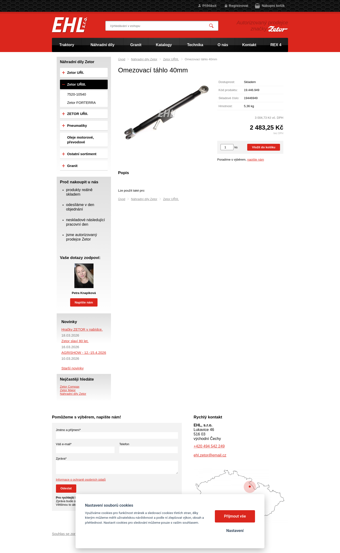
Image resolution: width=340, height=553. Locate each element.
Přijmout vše (235, 516)
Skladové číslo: (229, 98)
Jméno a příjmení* (68, 430)
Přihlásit (209, 6)
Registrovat (238, 6)
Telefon (124, 444)
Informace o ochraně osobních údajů (81, 479)
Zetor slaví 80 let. (75, 341)
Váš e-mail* (64, 444)
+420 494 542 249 (209, 446)
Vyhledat (211, 26)
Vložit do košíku (263, 147)
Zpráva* (61, 458)
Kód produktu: (228, 90)
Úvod (121, 59)
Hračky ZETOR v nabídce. (82, 329)
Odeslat (66, 488)
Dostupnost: (227, 82)
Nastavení (234, 530)
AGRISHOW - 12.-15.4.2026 (83, 353)
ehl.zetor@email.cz (210, 455)
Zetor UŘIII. (171, 59)
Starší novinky (72, 368)
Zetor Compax (69, 386)
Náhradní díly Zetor (144, 59)
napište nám (255, 159)
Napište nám (84, 302)
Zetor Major (68, 390)
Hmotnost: (226, 106)
